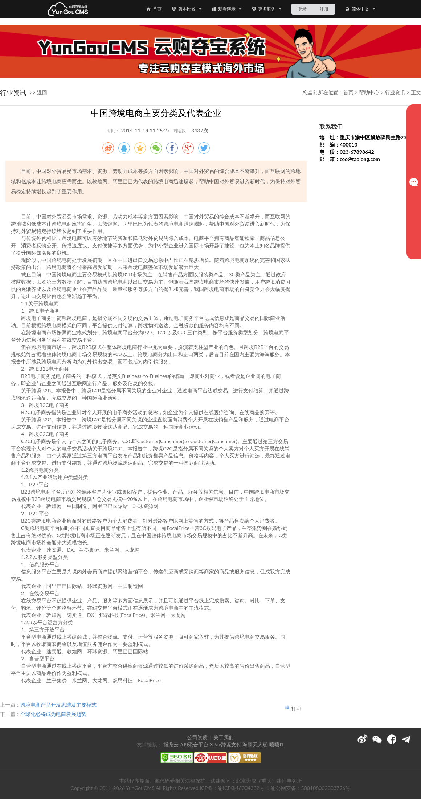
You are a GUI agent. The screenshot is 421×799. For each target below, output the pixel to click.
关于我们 (223, 737)
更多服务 (267, 9)
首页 (153, 9)
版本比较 (186, 9)
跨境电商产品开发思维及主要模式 (58, 704)
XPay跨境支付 (225, 744)
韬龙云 (171, 744)
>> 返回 (38, 92)
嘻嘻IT (276, 744)
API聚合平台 (194, 744)
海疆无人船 (255, 744)
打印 (296, 708)
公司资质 (197, 737)
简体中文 (360, 9)
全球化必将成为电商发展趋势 (53, 714)
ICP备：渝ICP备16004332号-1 (234, 788)
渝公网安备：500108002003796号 (311, 788)
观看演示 (226, 9)
